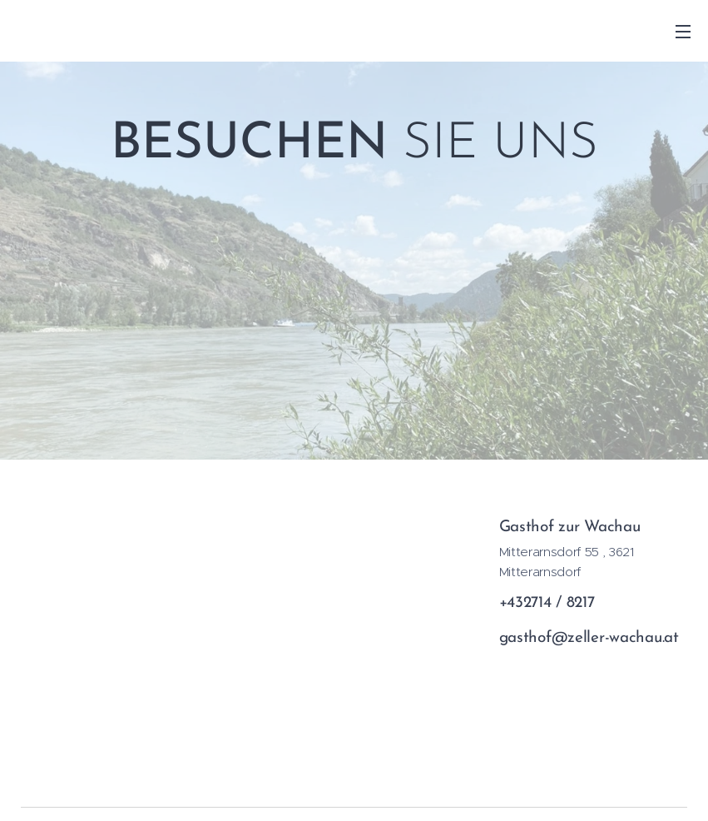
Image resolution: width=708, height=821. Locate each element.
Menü (683, 31)
